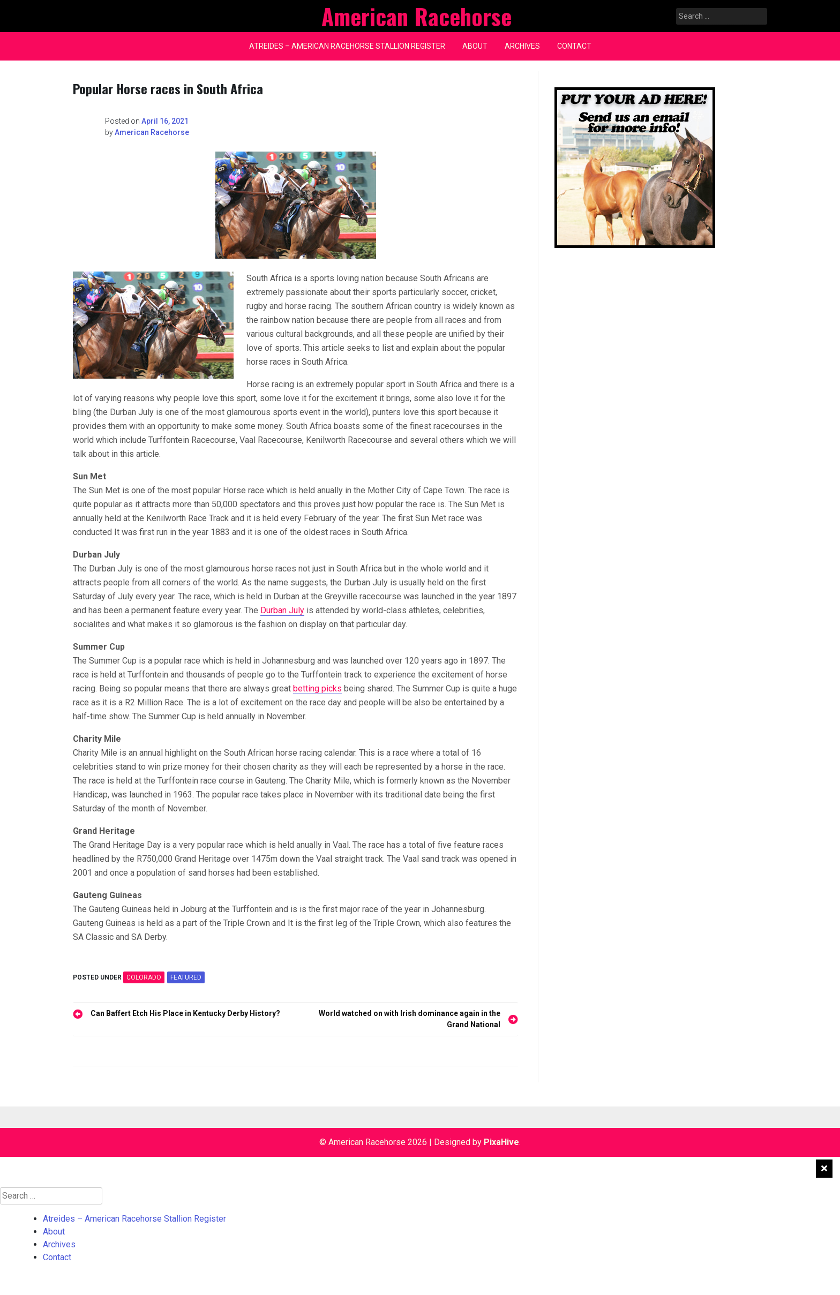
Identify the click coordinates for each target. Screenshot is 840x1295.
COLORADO (143, 977)
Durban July (282, 610)
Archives (522, 46)
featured (185, 977)
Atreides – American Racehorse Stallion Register (347, 46)
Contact (574, 46)
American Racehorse (152, 132)
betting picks (317, 688)
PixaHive (501, 1142)
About (475, 46)
